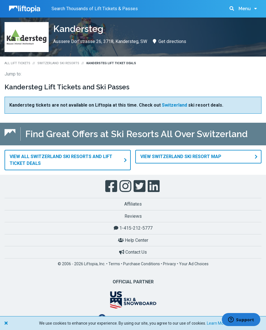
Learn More (217, 323)
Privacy (169, 263)
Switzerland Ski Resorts (58, 63)
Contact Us (133, 252)
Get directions (169, 41)
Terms (114, 263)
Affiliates (133, 203)
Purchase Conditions (141, 263)
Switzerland (174, 105)
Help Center (133, 240)
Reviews (133, 216)
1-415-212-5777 (133, 227)
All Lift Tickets (17, 63)
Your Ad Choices (194, 263)
